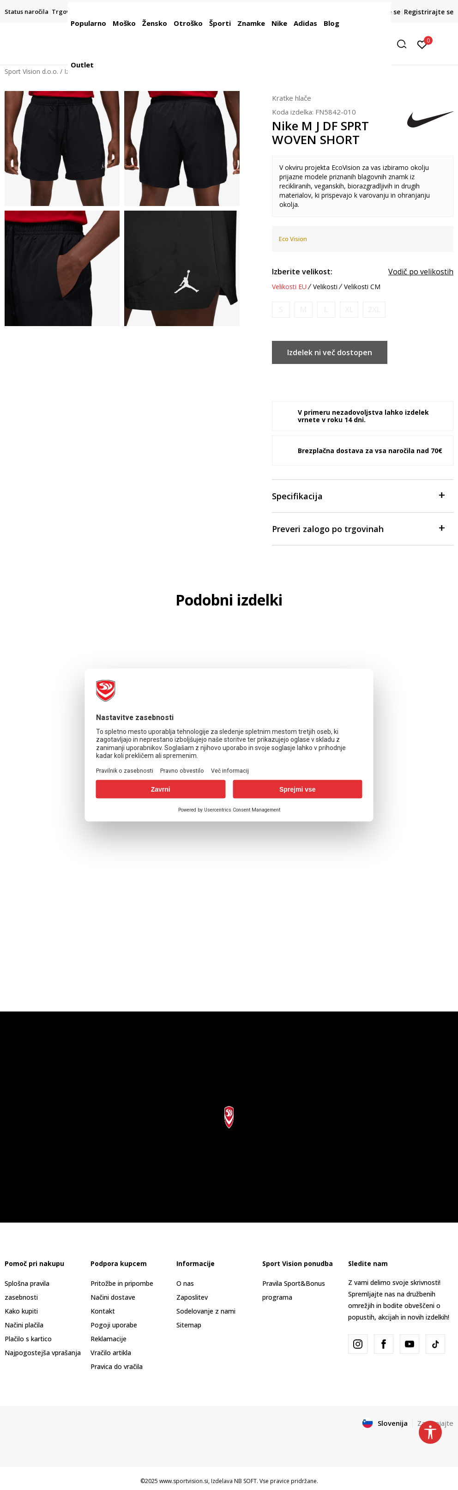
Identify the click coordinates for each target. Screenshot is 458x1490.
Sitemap (188, 1324)
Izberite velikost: (302, 271)
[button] (405, 44)
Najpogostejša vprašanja (43, 1352)
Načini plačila (24, 1324)
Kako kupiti (21, 1311)
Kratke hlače (291, 98)
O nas (185, 1283)
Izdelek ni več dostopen (329, 352)
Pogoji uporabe (113, 1324)
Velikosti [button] (325, 287)
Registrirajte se (428, 11)
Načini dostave (112, 1297)
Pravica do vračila (116, 1366)
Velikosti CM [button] (362, 287)
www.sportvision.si (183, 1481)
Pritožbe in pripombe (121, 1283)
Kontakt (102, 1311)
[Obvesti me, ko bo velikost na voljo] (281, 310)
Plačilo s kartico (28, 1338)
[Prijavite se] (422, 44)
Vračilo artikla (110, 1352)
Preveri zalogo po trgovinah (358, 528)
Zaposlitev (192, 1297)
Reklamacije (108, 1338)
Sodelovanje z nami (205, 1311)
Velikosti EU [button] (289, 287)
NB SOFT (245, 1481)
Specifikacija (358, 495)
